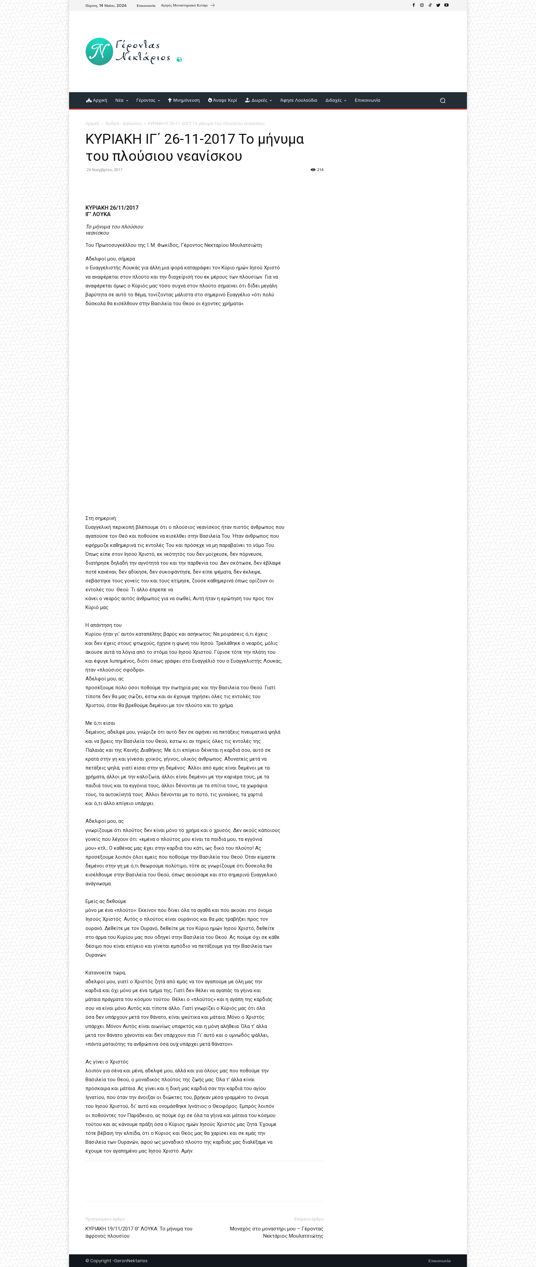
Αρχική (92, 123)
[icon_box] (188, 6)
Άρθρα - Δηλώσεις (124, 123)
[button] (442, 101)
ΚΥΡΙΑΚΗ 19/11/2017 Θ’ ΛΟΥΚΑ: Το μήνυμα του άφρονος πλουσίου (138, 1232)
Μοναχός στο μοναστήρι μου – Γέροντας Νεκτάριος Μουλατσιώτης (276, 1232)
